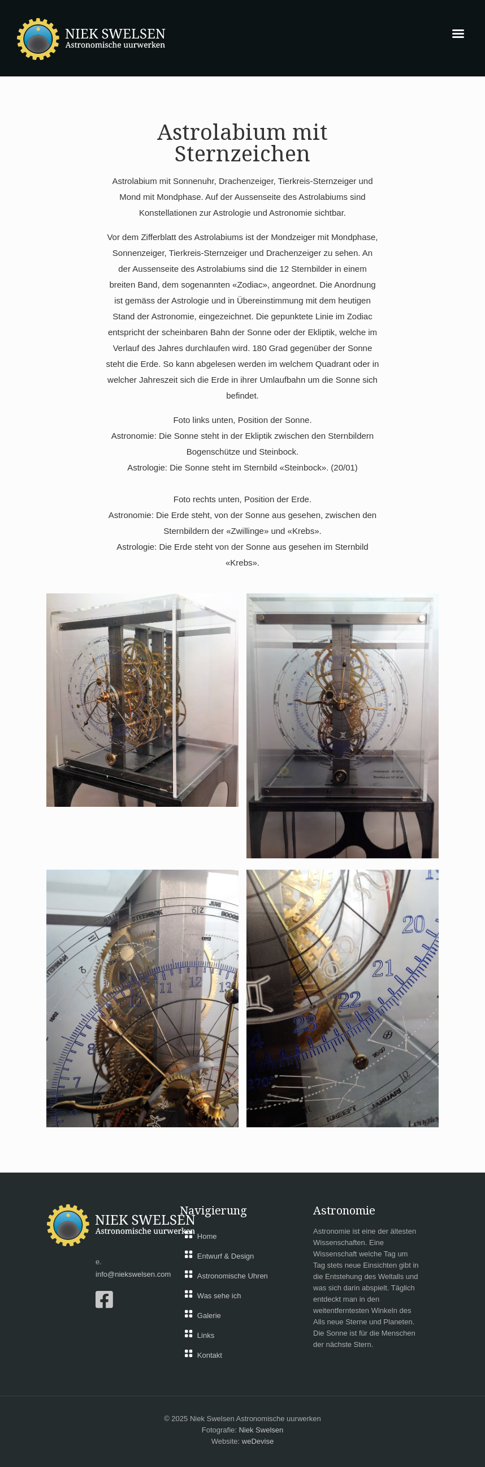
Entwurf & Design (225, 1256)
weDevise (258, 1441)
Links (205, 1335)
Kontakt (209, 1355)
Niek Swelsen (261, 1430)
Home (207, 1236)
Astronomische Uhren (232, 1276)
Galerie (209, 1315)
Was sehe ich (219, 1295)
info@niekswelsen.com (133, 1274)
